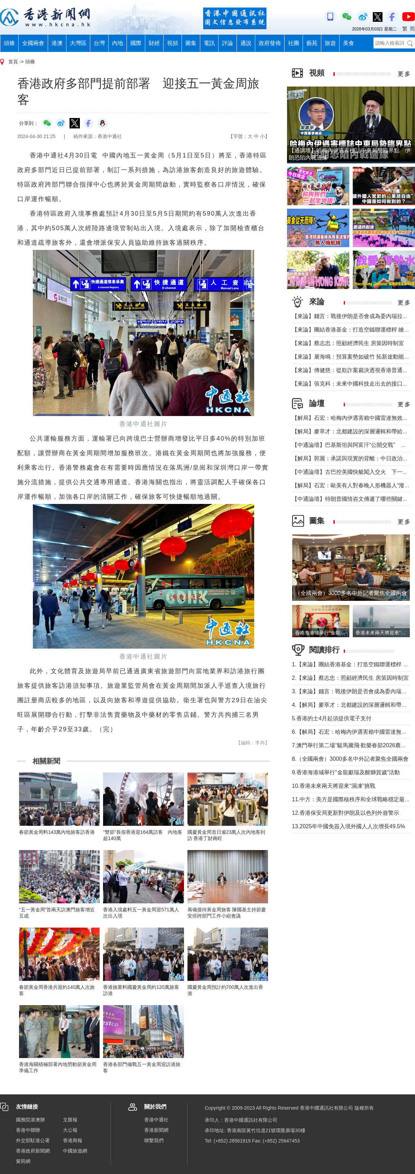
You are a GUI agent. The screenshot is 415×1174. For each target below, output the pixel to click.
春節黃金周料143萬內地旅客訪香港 (57, 832)
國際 (135, 43)
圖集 (190, 43)
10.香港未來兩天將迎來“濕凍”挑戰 (333, 786)
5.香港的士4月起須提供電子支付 (331, 718)
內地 (117, 43)
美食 (348, 43)
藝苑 (311, 43)
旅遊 (330, 43)
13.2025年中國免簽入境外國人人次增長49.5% (348, 826)
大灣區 (78, 43)
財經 (154, 43)
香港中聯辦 (28, 1130)
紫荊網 (23, 1161)
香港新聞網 (156, 1130)
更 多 (404, 74)
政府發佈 (270, 43)
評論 (227, 43)
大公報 (70, 1130)
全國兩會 (33, 43)
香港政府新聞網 (33, 1151)
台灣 (99, 43)
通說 (245, 43)
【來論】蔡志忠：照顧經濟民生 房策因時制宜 (348, 343)
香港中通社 (156, 1119)
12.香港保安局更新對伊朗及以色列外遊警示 (345, 813)
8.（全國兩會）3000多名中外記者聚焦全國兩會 (350, 759)
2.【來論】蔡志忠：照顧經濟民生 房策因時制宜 (350, 678)
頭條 (9, 43)
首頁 (13, 61)
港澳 (57, 43)
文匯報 (70, 1119)
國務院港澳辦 (30, 1119)
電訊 (209, 43)
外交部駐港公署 (33, 1140)
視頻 (172, 43)
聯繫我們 (154, 1140)
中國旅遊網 (75, 1151)
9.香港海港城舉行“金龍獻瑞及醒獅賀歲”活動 (346, 772)
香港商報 (72, 1140)
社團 (293, 43)
